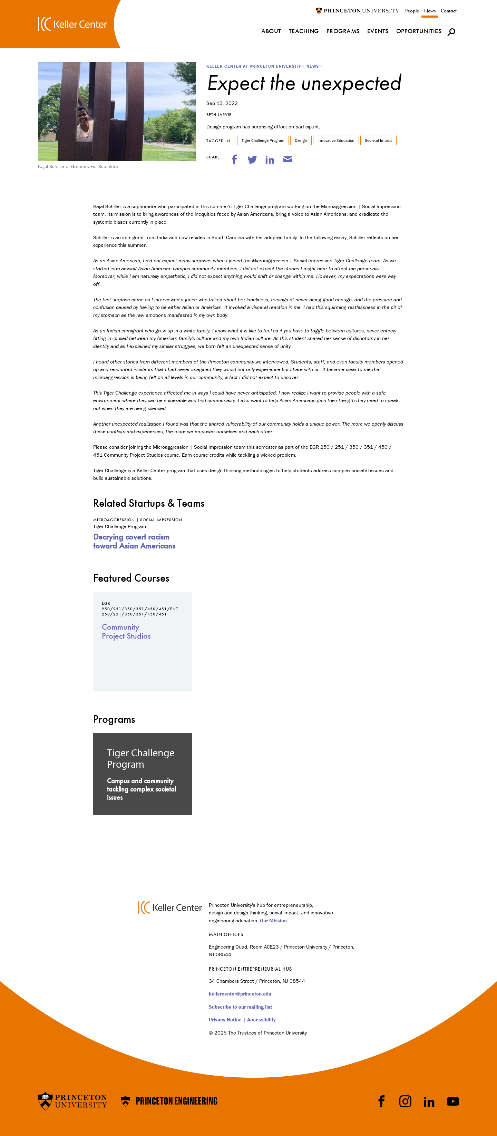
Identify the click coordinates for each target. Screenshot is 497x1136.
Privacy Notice (225, 1019)
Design (301, 140)
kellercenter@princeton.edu (240, 993)
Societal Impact (378, 140)
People (412, 10)
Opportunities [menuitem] (419, 31)
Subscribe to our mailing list (240, 1006)
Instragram (405, 1101)
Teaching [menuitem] (304, 31)
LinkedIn (429, 1101)
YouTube (453, 1101)
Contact (449, 10)
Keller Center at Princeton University (253, 66)
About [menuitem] (271, 31)
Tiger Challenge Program (263, 140)
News (430, 10)
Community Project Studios (126, 631)
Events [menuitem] (378, 31)
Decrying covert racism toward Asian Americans (134, 541)
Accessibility (261, 1019)
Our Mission (273, 920)
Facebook (382, 1101)
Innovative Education (336, 140)
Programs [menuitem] (343, 31)
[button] (451, 32)
